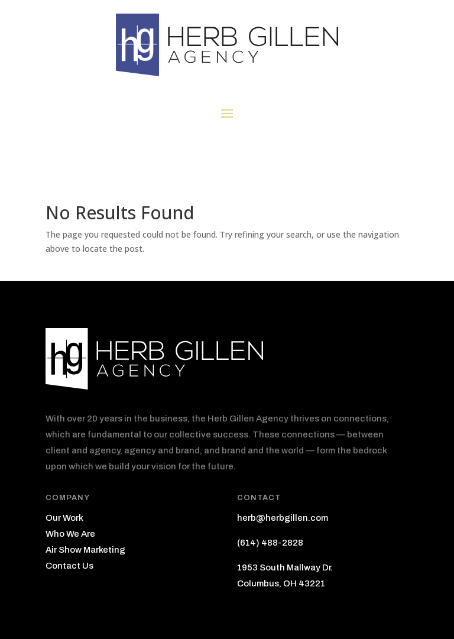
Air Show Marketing (85, 549)
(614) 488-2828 (270, 542)
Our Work (64, 518)
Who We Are (70, 534)
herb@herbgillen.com (282, 518)
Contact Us (69, 565)
